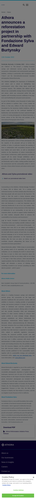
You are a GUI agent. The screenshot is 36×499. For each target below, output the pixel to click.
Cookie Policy (6, 486)
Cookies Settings (18, 491)
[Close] (33, 479)
